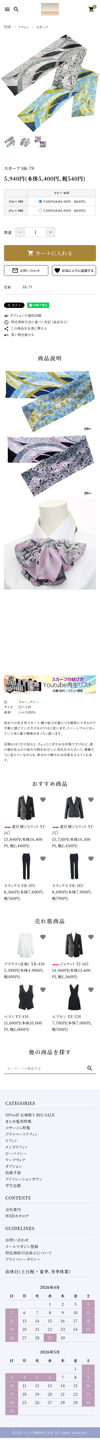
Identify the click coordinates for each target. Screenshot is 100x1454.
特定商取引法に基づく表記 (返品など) (36, 321)
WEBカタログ (17, 1216)
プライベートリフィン (21, 1134)
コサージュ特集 (17, 1127)
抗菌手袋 (13, 1172)
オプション (13, 1166)
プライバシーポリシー (23, 1259)
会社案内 (13, 1209)
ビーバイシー (16, 1153)
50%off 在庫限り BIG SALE (30, 1114)
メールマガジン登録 (21, 1246)
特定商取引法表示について (28, 1252)
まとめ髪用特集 (18, 1121)
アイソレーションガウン (23, 1179)
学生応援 (13, 1185)
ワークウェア (15, 1159)
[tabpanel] (50, 83)
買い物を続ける (19, 334)
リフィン (11, 1140)
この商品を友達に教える (25, 328)
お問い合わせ (26, 270)
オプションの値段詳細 (22, 315)
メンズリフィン (16, 1147)
